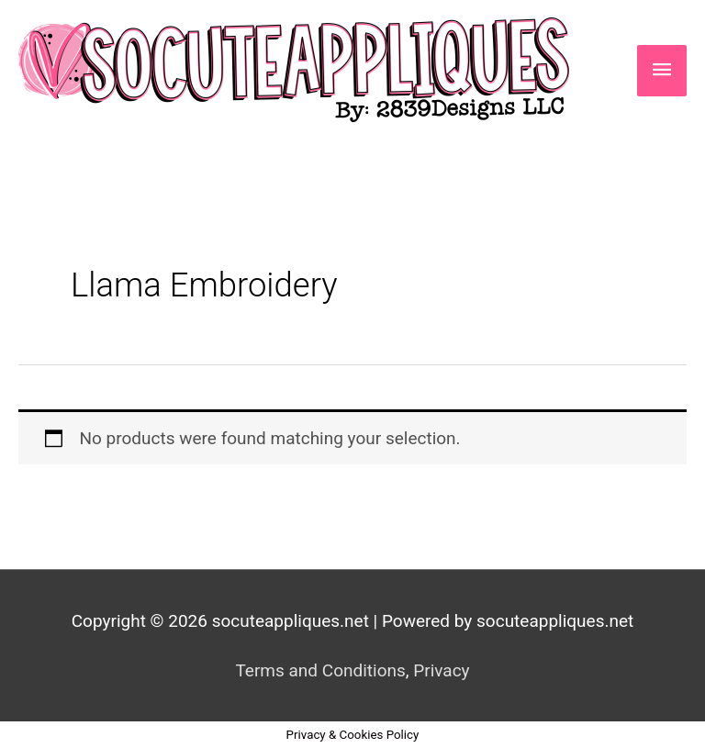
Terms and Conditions (320, 670)
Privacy (441, 670)
